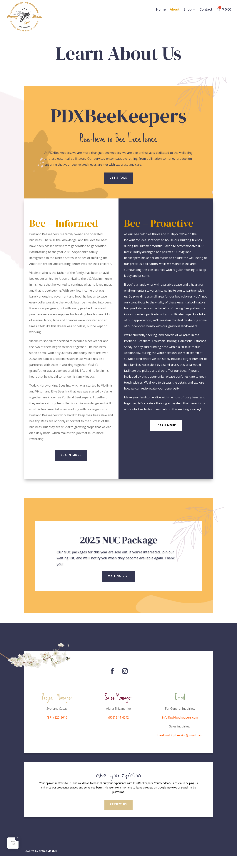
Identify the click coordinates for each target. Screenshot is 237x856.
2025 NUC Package (118, 544)
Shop (188, 9)
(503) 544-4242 (118, 717)
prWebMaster (48, 851)
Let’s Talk (118, 178)
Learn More (71, 455)
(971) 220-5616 (57, 717)
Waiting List (118, 580)
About (175, 9)
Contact (205, 9)
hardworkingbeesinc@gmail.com (179, 735)
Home (161, 9)
